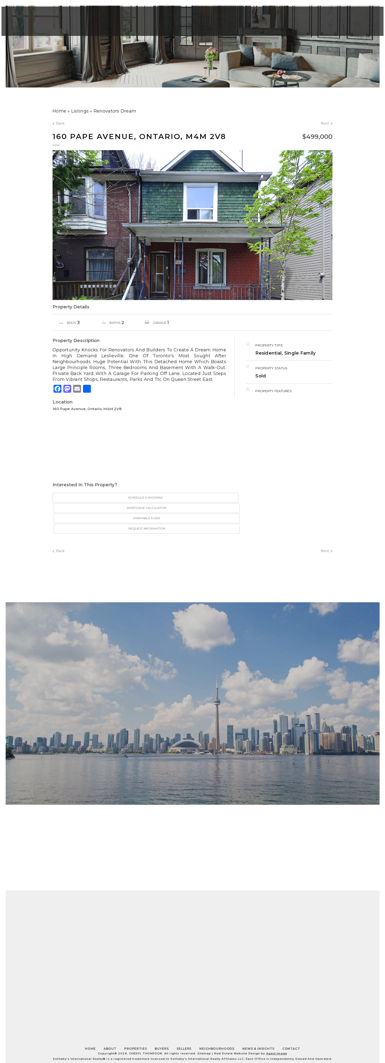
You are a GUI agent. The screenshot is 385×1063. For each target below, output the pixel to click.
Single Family (300, 353)
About (258, 16)
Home (90, 1017)
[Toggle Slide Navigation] (366, 16)
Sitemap (204, 1022)
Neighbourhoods (216, 1017)
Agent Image (276, 1022)
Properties (299, 16)
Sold (260, 376)
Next (326, 123)
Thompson (59, 16)
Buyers (162, 1017)
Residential (268, 353)
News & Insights (258, 1017)
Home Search (215, 16)
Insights (169, 16)
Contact (343, 16)
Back (59, 123)
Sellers (184, 1017)
